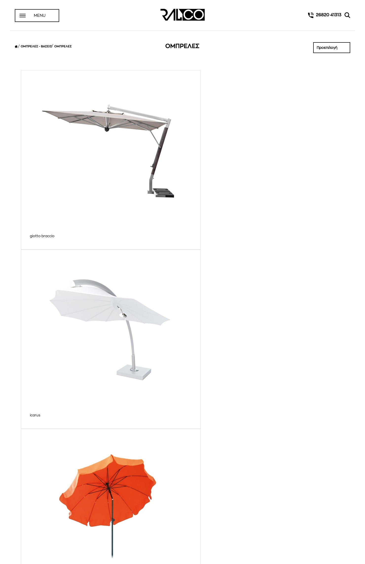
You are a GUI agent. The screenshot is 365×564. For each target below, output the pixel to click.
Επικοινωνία (28, 526)
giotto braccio (42, 148)
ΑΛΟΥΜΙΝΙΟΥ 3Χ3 (44, 332)
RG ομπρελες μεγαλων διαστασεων (141, 423)
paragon (198, 148)
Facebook (182, 523)
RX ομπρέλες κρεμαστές (212, 423)
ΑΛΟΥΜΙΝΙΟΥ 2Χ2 (287, 240)
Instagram (182, 532)
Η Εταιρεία (27, 520)
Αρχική (24, 513)
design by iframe (337, 555)
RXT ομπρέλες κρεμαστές (294, 423)
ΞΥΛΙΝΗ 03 (200, 332)
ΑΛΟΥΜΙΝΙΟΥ (122, 332)
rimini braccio (283, 148)
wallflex (197, 240)
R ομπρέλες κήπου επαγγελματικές (302, 332)
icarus (116, 148)
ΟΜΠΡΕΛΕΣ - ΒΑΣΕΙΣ (36, 46)
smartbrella (40, 240)
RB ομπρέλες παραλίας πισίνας (56, 423)
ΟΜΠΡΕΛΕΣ (63, 46)
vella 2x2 (118, 240)
